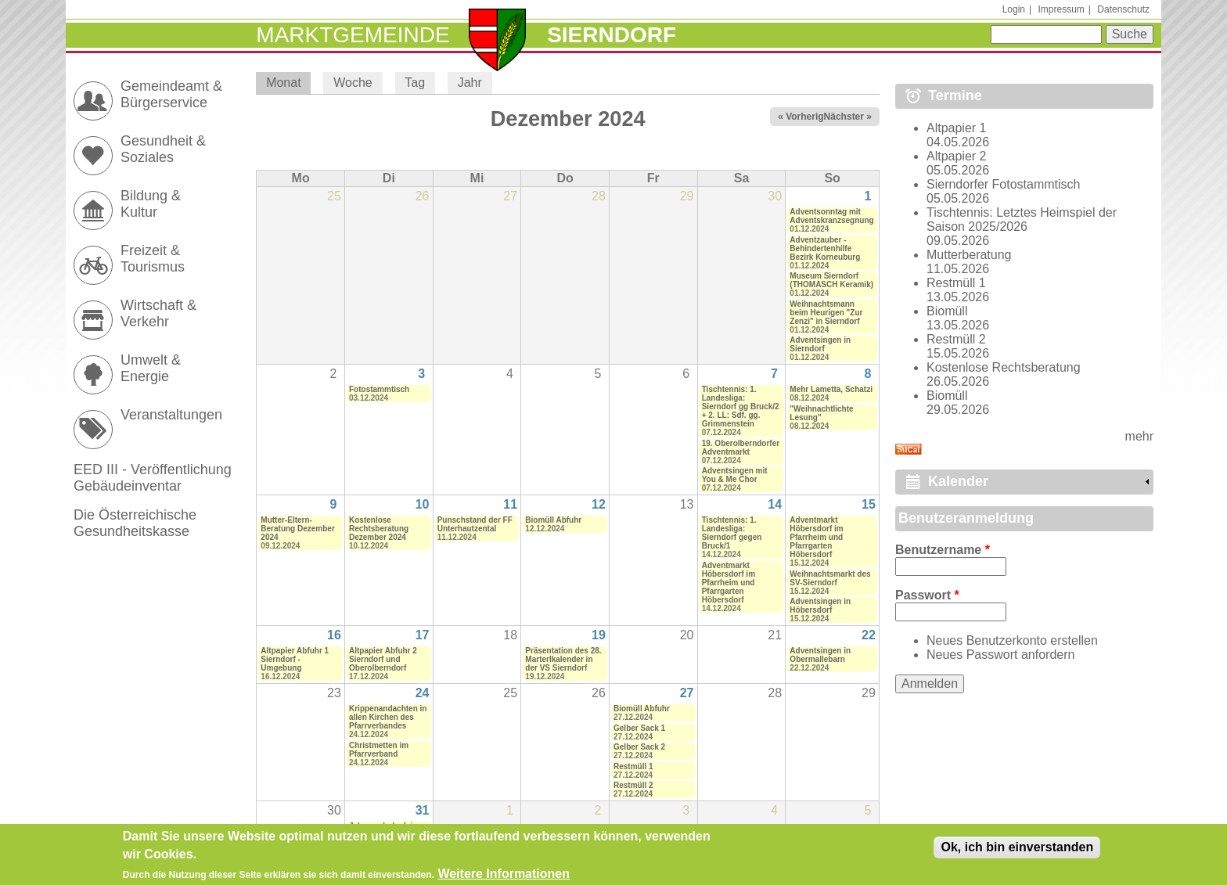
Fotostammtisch (379, 389)
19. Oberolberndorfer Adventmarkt (740, 447)
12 (599, 504)
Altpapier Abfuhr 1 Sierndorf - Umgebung (295, 659)
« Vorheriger (805, 116)
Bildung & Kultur (151, 204)
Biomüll (947, 311)
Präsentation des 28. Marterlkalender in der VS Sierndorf (563, 659)
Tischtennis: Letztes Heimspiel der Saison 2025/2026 (1022, 219)
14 (775, 504)
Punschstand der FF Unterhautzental (475, 524)
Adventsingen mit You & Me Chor (735, 475)
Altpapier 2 (957, 156)
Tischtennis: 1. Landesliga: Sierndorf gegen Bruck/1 (732, 533)
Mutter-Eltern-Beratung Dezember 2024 (297, 528)
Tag (415, 82)
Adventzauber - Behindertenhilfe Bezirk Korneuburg (825, 248)
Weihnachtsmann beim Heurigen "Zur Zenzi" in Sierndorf (826, 313)
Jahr (470, 82)
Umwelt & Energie (151, 368)
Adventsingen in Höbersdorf (820, 605)
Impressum (1061, 9)
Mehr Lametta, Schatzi (831, 389)
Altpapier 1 (957, 128)
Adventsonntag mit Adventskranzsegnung (831, 216)
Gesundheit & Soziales (163, 149)
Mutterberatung (969, 254)
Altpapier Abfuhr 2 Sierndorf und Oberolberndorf (383, 659)
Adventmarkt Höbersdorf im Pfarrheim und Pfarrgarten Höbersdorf (728, 582)
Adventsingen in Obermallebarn (820, 655)
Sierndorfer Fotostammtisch (1004, 184)
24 (423, 693)
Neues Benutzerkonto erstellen (1012, 640)
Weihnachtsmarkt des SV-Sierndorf (830, 578)
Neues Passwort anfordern (1000, 654)
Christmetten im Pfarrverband (378, 749)
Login (1013, 9)
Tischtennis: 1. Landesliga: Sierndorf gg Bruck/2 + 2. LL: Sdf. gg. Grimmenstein (740, 406)
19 (599, 635)
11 (510, 504)
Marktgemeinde (352, 35)
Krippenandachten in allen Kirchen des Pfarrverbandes (387, 717)
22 (869, 635)
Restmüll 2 (633, 785)
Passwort (927, 595)
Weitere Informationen (503, 876)
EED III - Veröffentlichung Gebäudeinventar (153, 478)
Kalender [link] (958, 481)
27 (687, 693)
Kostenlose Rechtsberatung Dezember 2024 (378, 528)
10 (423, 504)
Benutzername (942, 549)
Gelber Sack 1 (639, 728)
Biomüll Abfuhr (553, 520)
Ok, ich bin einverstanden (1017, 850)
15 (869, 504)
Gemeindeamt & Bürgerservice (171, 94)
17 (423, 635)
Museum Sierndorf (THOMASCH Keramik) (831, 280)
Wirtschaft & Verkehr (158, 313)
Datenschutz (1123, 9)
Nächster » (848, 116)
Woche (352, 82)
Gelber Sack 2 (639, 747)
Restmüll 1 (633, 766)
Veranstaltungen (171, 415)
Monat (288, 82)
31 (423, 810)
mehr (1139, 436)
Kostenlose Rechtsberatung (1004, 367)
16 (334, 635)
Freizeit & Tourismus (153, 259)
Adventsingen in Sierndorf (820, 344)
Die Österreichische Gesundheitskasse (135, 523)
